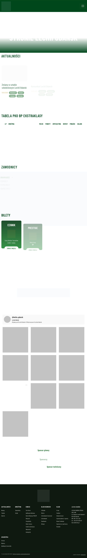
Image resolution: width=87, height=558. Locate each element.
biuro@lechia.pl (76, 522)
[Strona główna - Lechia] (6, 6)
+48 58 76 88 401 (77, 520)
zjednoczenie (83, 554)
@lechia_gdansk (17, 317)
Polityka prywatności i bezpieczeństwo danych (21, 554)
